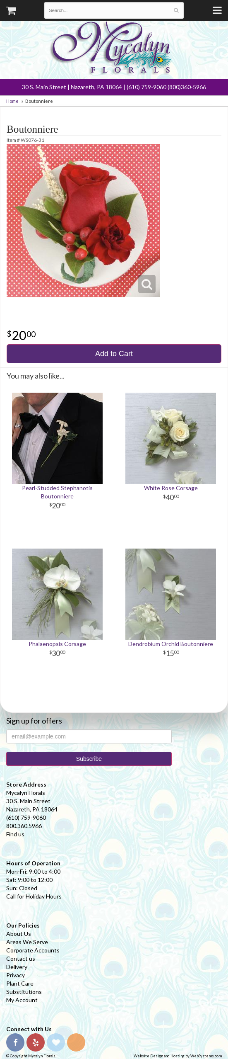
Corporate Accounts (33, 950)
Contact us (20, 958)
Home (12, 101)
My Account (22, 999)
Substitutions (24, 991)
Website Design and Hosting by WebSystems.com (178, 1056)
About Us (18, 933)
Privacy (15, 975)
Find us (15, 834)
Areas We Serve (27, 941)
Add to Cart (114, 354)
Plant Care (20, 983)
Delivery (16, 966)
